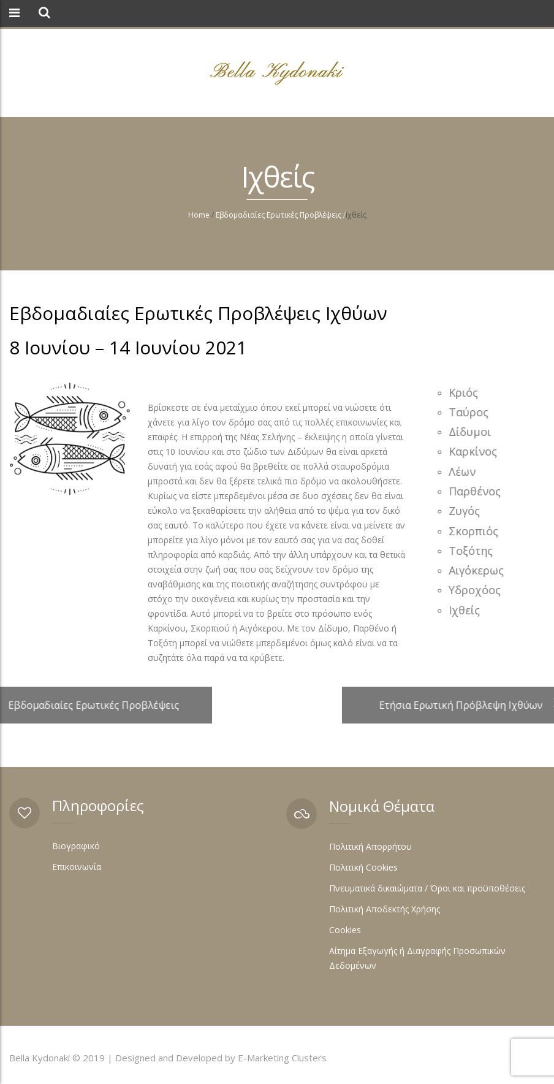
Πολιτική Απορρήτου (370, 846)
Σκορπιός (475, 531)
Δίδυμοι (471, 431)
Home (199, 215)
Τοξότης (472, 550)
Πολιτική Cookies (363, 867)
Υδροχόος (476, 589)
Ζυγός (466, 510)
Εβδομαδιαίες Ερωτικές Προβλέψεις (278, 215)
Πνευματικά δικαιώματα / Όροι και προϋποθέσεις (427, 888)
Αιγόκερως (478, 570)
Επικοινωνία (76, 866)
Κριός (465, 392)
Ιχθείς (466, 610)
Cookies (345, 930)
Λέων (463, 471)
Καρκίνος (474, 451)
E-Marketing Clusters (282, 1058)
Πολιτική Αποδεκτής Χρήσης (384, 909)
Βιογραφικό (76, 846)
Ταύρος (470, 412)
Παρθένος (476, 491)
